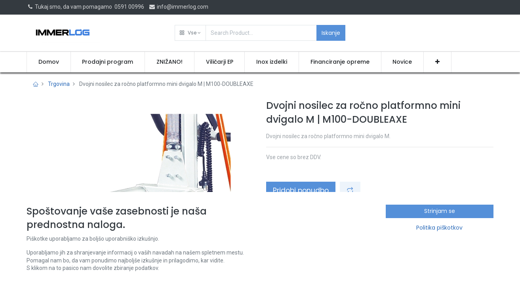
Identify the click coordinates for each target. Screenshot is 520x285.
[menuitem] (48, 62)
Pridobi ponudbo (301, 190)
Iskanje (331, 33)
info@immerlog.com (178, 7)
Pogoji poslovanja (292, 240)
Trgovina (59, 84)
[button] (190, 33)
